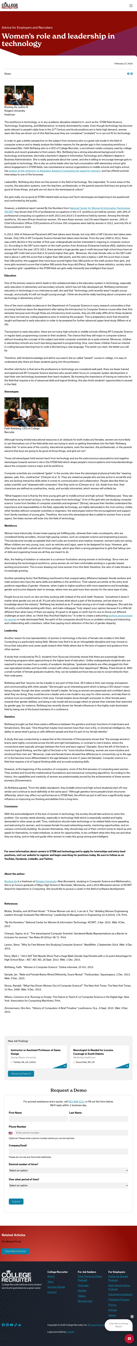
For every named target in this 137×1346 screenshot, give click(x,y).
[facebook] (128, 74)
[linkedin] (132, 74)
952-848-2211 (76, 1101)
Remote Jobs (85, 1301)
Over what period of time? (24, 1179)
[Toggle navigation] (131, 5)
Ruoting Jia (10, 881)
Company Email (18, 1145)
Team (50, 1281)
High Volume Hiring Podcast (119, 1287)
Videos (81, 1296)
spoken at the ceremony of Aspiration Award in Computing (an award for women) (54, 171)
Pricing (112, 1305)
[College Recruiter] (10, 5)
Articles (82, 1290)
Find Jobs (83, 1285)
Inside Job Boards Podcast (118, 1278)
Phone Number (17, 1126)
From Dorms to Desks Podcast (90, 1278)
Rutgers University (46, 881)
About (50, 1276)
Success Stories (56, 1287)
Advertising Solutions (120, 1294)
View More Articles (15, 1251)
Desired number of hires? (23, 1164)
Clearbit (70, 1332)
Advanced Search (21, 1073)
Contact (52, 1292)
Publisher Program (118, 1299)
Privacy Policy (96, 1325)
